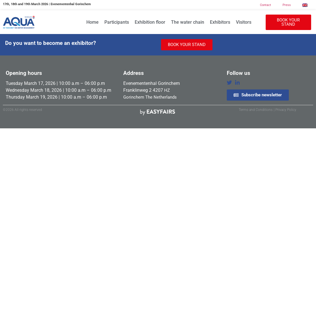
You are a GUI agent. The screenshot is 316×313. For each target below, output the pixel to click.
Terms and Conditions (256, 110)
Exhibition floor (150, 22)
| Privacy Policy (285, 110)
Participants (116, 22)
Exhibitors (220, 22)
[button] (288, 22)
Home (92, 22)
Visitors (243, 22)
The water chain (187, 22)
